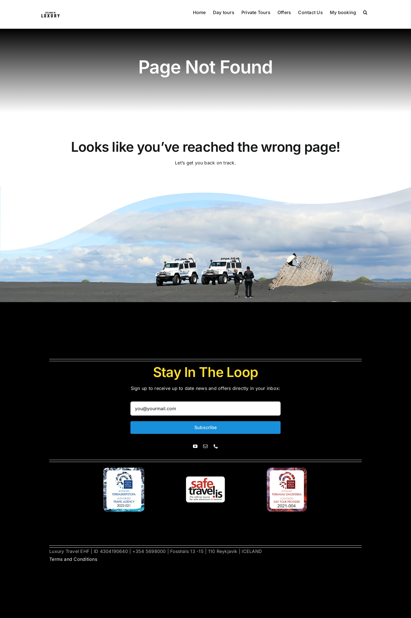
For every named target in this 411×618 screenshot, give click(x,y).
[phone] (216, 446)
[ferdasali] (124, 470)
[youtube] (195, 446)
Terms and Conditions (73, 559)
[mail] (205, 446)
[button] (365, 12)
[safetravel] (205, 470)
